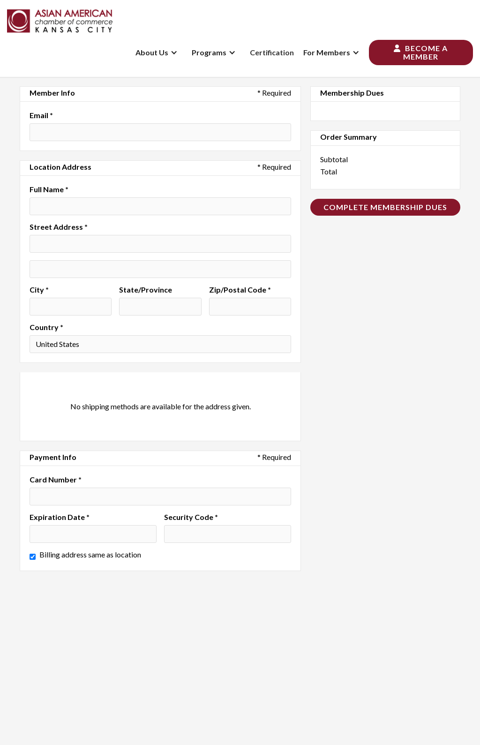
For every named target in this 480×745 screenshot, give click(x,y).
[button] (159, 52)
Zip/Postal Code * (240, 290)
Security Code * (191, 517)
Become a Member (421, 52)
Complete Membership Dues (385, 207)
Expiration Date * (60, 517)
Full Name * (49, 189)
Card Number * (56, 479)
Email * (41, 115)
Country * (46, 327)
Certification (272, 52)
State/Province (145, 290)
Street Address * (59, 227)
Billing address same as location (90, 554)
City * (39, 290)
